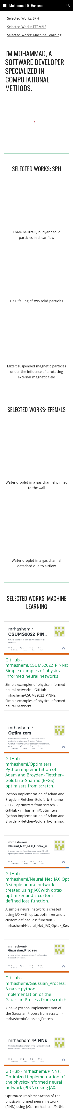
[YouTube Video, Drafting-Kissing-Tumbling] (36, 273)
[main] (36, 70)
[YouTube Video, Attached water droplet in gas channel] (36, 450)
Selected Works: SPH (23, 18)
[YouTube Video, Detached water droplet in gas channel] (36, 529)
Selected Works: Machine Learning (34, 35)
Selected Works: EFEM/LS (26, 26)
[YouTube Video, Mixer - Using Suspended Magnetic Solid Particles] (36, 338)
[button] (4, 5)
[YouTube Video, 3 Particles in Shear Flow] (36, 205)
